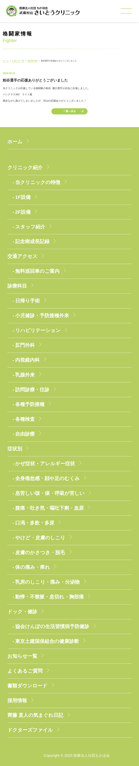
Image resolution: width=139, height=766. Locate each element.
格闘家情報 (32, 61)
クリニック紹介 (25, 167)
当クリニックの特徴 (37, 182)
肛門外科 (25, 345)
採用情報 (17, 700)
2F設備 (23, 212)
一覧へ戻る (69, 111)
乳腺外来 (25, 375)
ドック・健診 (22, 611)
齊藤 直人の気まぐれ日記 (35, 715)
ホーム (6, 61)
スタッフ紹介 (30, 227)
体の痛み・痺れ (32, 567)
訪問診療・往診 (32, 389)
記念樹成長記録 (32, 241)
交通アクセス (22, 256)
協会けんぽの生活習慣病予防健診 (52, 626)
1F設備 (23, 197)
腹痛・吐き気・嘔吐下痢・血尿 (49, 508)
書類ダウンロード (27, 685)
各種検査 (25, 419)
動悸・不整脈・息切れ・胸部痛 (49, 597)
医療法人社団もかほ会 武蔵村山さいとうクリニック (43, 11)
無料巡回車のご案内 (37, 271)
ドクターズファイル (30, 730)
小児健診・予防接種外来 (42, 315)
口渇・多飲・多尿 (34, 523)
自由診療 (25, 434)
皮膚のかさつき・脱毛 (40, 552)
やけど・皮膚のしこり (40, 537)
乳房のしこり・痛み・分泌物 (47, 582)
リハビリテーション (38, 330)
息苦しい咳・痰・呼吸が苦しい (50, 493)
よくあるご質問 (25, 671)
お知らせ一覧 (18, 61)
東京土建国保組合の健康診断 (47, 641)
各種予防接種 (30, 404)
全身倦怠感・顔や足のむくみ (47, 478)
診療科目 (17, 286)
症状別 (14, 449)
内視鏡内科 (27, 360)
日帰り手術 (27, 300)
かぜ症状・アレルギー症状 (45, 463)
